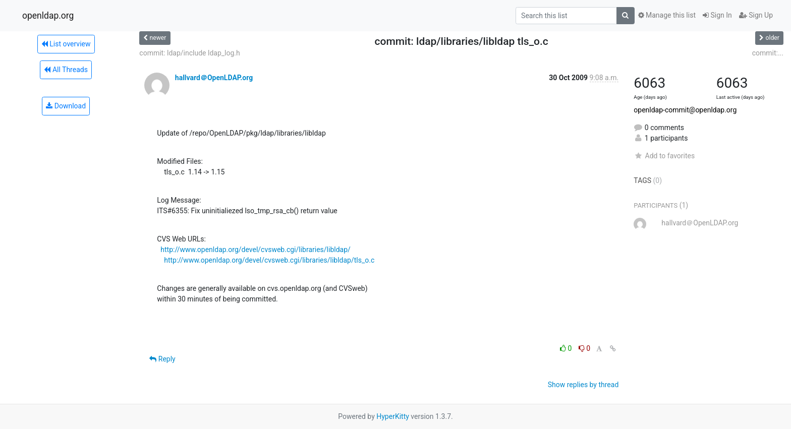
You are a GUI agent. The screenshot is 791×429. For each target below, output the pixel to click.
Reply (162, 359)
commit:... (767, 53)
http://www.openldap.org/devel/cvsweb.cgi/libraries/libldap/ (255, 250)
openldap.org (48, 16)
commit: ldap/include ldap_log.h (189, 53)
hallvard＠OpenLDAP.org (214, 78)
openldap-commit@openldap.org (685, 110)
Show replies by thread (583, 385)
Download (66, 106)
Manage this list (667, 15)
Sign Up (756, 15)
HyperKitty (392, 416)
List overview (66, 44)
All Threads (65, 70)
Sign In (717, 15)
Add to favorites (664, 156)
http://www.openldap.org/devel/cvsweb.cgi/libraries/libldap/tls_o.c (269, 260)
